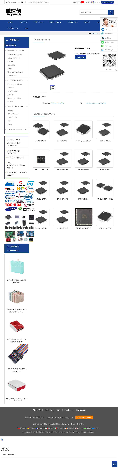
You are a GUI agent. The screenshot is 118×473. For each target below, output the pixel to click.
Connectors (12, 75)
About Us (37, 410)
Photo (87, 22)
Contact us (13, 28)
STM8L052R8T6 (41, 199)
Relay (10, 68)
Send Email (106, 29)
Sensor (10, 61)
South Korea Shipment (15, 158)
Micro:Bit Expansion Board (96, 103)
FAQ (26, 28)
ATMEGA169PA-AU (105, 228)
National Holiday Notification (13, 151)
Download (72, 22)
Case (9, 121)
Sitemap (91, 432)
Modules (11, 87)
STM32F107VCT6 (62, 228)
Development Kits (14, 98)
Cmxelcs (80, 424)
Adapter (11, 110)
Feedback (68, 410)
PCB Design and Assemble (16, 129)
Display (10, 94)
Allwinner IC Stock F (41, 170)
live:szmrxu (106, 34)
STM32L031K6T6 (83, 170)
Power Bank (12, 117)
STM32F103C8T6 (41, 141)
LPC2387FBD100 (105, 141)
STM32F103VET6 (41, 228)
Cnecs (73, 424)
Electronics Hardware (15, 80)
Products (39, 22)
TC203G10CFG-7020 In (83, 228)
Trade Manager (107, 50)
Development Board (15, 84)
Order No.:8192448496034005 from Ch (16, 165)
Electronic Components (15, 50)
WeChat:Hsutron (108, 42)
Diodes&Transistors (15, 72)
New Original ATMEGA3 (83, 141)
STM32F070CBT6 (62, 199)
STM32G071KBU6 (83, 199)
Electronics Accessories (15, 106)
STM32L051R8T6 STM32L (105, 199)
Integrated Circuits (15, 54)
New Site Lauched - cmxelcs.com (14, 144)
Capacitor (11, 65)
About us (24, 22)
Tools (10, 124)
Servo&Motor (13, 91)
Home (10, 22)
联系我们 (106, 38)
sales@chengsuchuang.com (62, 418)
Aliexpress (65, 424)
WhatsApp (106, 46)
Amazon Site (42, 424)
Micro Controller (14, 58)
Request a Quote (107, 2)
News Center (55, 22)
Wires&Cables (13, 114)
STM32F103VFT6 (57, 103)
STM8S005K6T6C (104, 170)
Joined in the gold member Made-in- (17, 173)
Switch (10, 101)
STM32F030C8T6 (62, 170)
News (58, 410)
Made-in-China (54, 424)
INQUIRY (80, 57)
